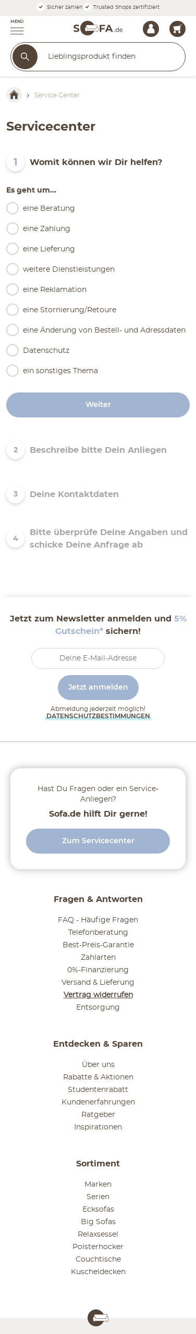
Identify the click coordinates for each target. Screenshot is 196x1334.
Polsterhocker (98, 1247)
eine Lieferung (49, 249)
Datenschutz (46, 350)
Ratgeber (98, 1115)
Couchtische (98, 1259)
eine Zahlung (46, 229)
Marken (98, 1184)
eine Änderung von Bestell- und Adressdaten (104, 330)
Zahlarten (98, 957)
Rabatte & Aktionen (98, 1077)
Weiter (98, 405)
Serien (98, 1197)
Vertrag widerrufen (98, 995)
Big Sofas (98, 1222)
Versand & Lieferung (98, 982)
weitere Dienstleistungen (69, 269)
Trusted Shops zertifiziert (121, 7)
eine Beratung (49, 208)
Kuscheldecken (98, 1272)
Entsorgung (98, 1007)
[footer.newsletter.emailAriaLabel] (98, 658)
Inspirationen (98, 1127)
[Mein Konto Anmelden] (151, 29)
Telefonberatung (98, 932)
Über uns (98, 1065)
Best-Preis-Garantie (98, 945)
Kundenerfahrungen (98, 1102)
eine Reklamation (55, 290)
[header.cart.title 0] (177, 29)
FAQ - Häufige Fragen (98, 920)
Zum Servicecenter (98, 841)
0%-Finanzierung (98, 970)
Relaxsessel (98, 1234)
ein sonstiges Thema (60, 371)
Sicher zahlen (59, 7)
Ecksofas (98, 1209)
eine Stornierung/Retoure (69, 310)
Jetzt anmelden (98, 687)
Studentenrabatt (98, 1090)
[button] (11, 28)
